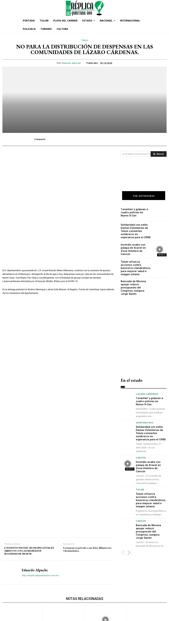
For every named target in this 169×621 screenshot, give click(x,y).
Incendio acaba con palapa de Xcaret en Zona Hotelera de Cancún (135, 248)
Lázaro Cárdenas (145, 388)
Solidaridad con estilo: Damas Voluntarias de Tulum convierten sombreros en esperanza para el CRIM (135, 230)
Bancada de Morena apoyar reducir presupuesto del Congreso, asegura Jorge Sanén (135, 282)
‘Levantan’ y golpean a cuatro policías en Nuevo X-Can (135, 212)
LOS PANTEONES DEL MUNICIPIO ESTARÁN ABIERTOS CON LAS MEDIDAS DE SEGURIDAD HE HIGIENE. (29, 436)
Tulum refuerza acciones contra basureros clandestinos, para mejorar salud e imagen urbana (135, 265)
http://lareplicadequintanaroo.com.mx (40, 461)
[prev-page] (123, 522)
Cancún (140, 442)
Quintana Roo (143, 412)
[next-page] (129, 522)
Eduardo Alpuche (71, 63)
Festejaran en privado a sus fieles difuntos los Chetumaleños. (87, 435)
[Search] (159, 154)
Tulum (84, 40)
